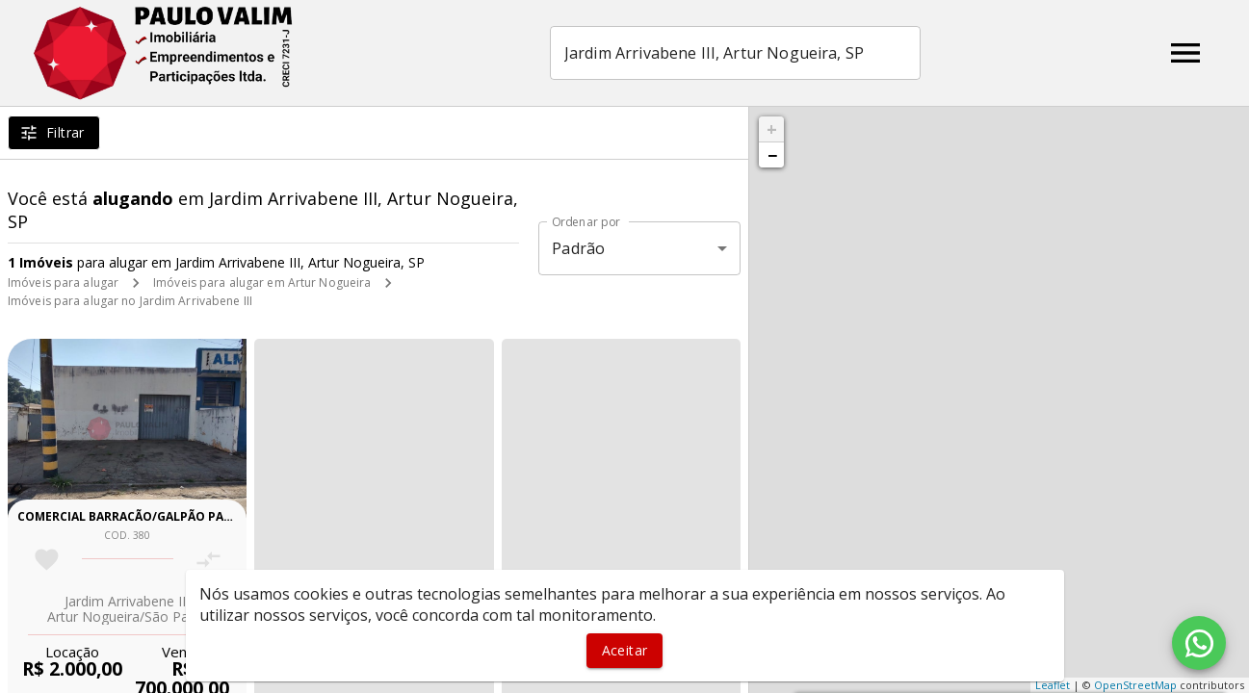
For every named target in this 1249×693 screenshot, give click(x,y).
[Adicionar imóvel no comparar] (208, 559)
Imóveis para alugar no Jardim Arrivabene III (130, 301)
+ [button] (772, 129)
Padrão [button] (578, 248)
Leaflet (1052, 685)
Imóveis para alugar (63, 282)
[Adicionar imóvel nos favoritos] (46, 559)
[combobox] (735, 53)
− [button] (772, 155)
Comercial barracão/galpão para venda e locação (184, 516)
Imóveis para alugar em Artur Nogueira (262, 282)
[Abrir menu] (1185, 53)
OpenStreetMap (1135, 685)
